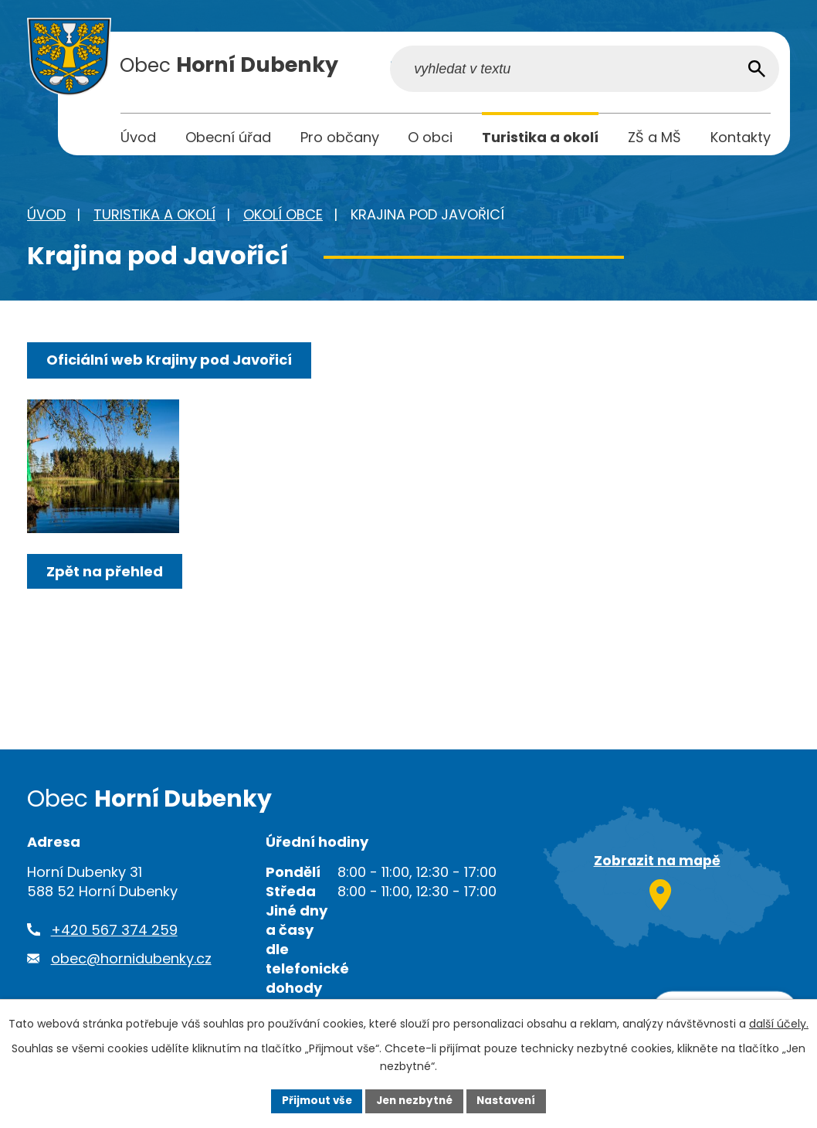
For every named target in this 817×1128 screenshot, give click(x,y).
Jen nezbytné (414, 1100)
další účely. (779, 1023)
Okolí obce (283, 217)
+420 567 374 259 (114, 933)
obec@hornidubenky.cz (131, 961)
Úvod (46, 217)
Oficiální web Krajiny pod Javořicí (170, 362)
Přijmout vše (312, 1100)
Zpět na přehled (106, 595)
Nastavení (510, 1100)
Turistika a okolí (154, 217)
